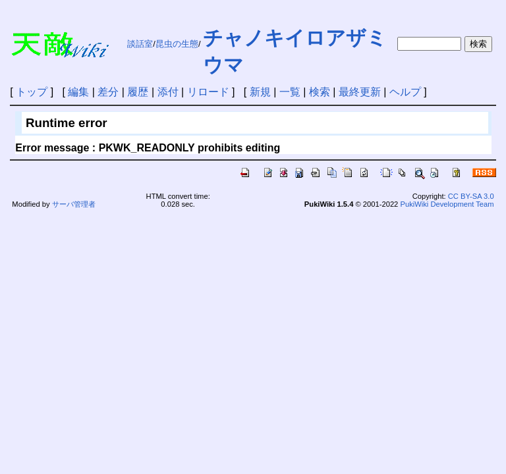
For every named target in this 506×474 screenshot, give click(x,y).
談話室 (140, 44)
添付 (168, 91)
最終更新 (360, 91)
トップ (31, 91)
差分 (108, 91)
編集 (78, 91)
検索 (319, 91)
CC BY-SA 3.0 (471, 196)
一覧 (289, 91)
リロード (208, 91)
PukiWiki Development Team (446, 204)
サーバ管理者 (74, 204)
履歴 (137, 91)
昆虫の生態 (176, 44)
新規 (260, 91)
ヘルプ (405, 91)
